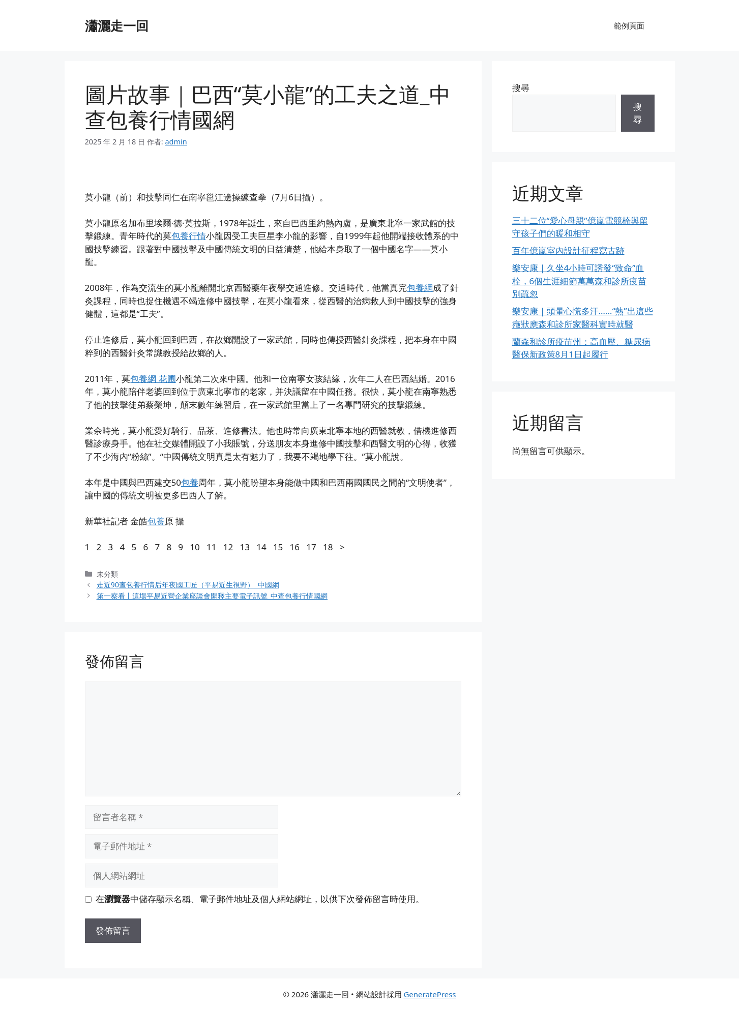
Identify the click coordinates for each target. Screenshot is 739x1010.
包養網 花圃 (152, 378)
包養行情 (188, 236)
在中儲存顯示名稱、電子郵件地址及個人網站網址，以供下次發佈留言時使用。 (260, 899)
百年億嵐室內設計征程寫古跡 (568, 250)
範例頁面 (629, 25)
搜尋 (520, 88)
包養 (189, 482)
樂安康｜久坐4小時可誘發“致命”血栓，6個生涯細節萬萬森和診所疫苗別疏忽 (579, 281)
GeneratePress (429, 994)
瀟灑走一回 (117, 25)
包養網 (420, 287)
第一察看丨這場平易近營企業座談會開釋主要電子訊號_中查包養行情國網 (212, 596)
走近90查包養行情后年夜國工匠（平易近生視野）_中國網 (188, 584)
